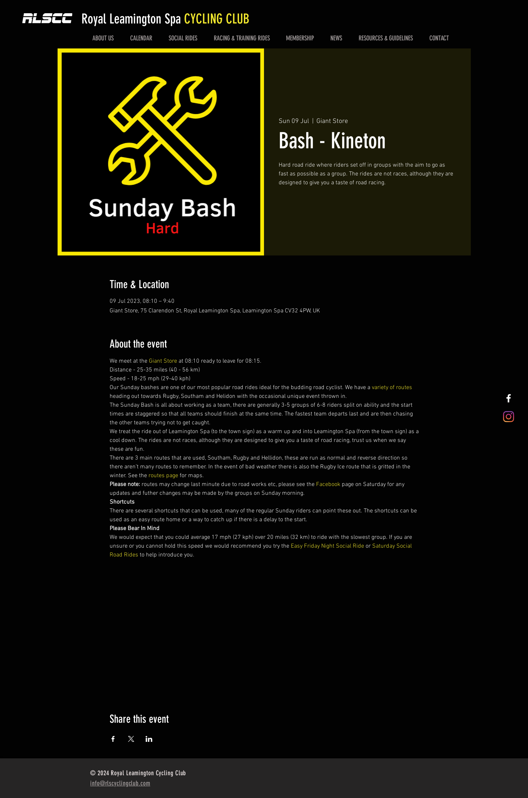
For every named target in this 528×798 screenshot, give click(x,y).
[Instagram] (508, 416)
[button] (103, 38)
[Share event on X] (131, 739)
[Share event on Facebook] (113, 739)
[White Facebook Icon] (508, 398)
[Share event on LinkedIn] (149, 739)
